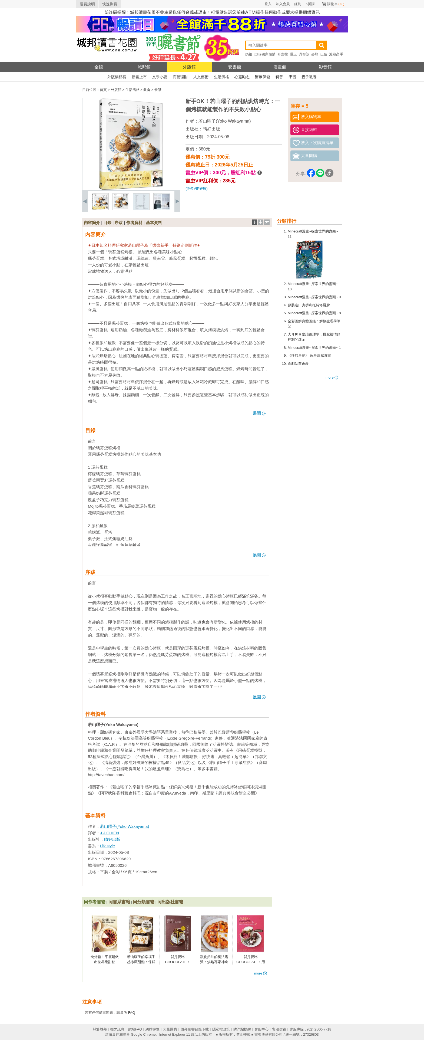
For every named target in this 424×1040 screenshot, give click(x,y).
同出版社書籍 (170, 902)
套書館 (234, 67)
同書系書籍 (119, 902)
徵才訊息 (117, 1029)
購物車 (336, 4)
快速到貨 (109, 4)
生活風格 (221, 77)
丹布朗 (304, 54)
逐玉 (293, 54)
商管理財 (180, 77)
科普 (279, 77)
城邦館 (144, 67)
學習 (292, 77)
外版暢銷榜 (116, 77)
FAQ (131, 1013)
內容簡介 (92, 222)
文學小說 (159, 77)
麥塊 (314, 54)
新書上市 (139, 77)
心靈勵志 (242, 77)
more (332, 377)
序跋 (119, 222)
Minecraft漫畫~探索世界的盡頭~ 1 (314, 348)
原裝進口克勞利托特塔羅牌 (309, 305)
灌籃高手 (336, 54)
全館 (98, 67)
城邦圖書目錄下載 (195, 1029)
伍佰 (323, 54)
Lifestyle (107, 846)
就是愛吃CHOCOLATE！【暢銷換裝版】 (177, 962)
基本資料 (154, 222)
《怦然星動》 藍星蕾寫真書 (309, 355)
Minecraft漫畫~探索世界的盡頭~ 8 (314, 313)
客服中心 (261, 1029)
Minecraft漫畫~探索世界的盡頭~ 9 (314, 297)
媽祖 (248, 54)
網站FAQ (135, 1029)
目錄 (107, 222)
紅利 (297, 4)
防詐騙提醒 (242, 1029)
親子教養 (309, 77)
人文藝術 (200, 77)
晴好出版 (211, 129)
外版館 (189, 67)
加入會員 (283, 4)
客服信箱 (279, 1029)
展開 (259, 413)
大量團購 (170, 1029)
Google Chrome (143, 1034)
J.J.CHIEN (109, 833)
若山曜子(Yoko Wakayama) (224, 121)
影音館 (325, 67)
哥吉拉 (282, 54)
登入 (267, 4)
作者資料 (134, 222)
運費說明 (87, 4)
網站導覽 (152, 1029)
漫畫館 (279, 67)
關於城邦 (100, 1029)
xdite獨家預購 (265, 54)
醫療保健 (262, 77)
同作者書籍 (94, 902)
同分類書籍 (143, 902)
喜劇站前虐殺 (298, 364)
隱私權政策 (221, 1029)
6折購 (310, 4)
